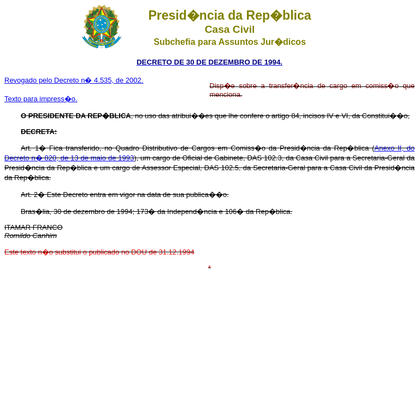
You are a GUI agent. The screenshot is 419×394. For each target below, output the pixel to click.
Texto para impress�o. (41, 99)
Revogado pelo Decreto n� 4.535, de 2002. (73, 80)
